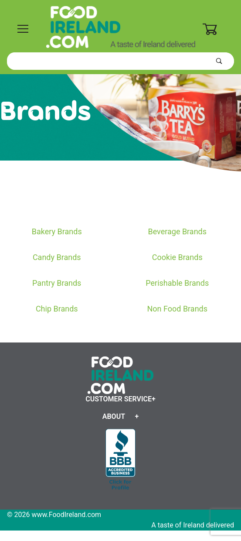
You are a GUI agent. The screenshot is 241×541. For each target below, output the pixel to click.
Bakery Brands (57, 231)
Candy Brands (57, 257)
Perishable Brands (177, 283)
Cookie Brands (177, 257)
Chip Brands (57, 308)
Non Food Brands (177, 308)
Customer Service (118, 399)
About (113, 416)
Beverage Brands (177, 231)
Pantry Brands (56, 283)
